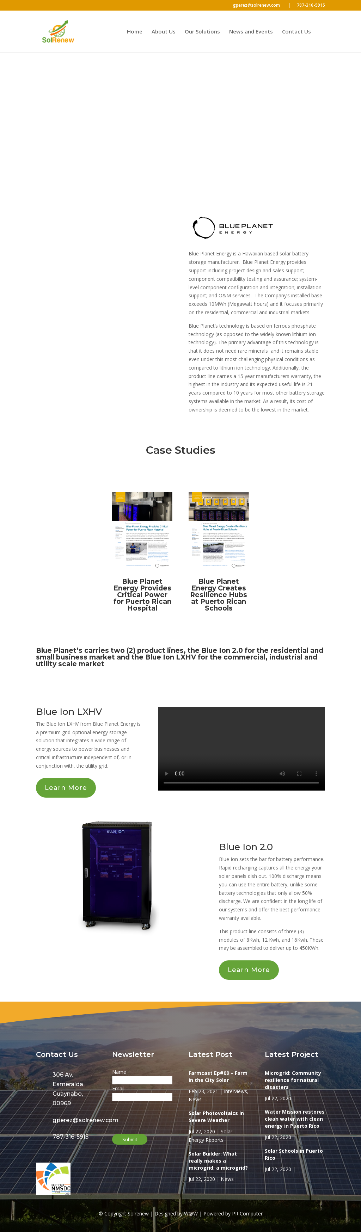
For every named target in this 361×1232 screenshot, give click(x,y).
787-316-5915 (311, 5)
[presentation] (148, 1114)
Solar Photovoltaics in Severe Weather (216, 1116)
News (195, 1099)
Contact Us (296, 32)
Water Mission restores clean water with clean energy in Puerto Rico (295, 1118)
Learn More (66, 788)
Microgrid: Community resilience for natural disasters (293, 1080)
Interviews (235, 1091)
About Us (164, 32)
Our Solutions (202, 32)
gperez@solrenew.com (261, 5)
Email (118, 1088)
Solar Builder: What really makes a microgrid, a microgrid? (218, 1160)
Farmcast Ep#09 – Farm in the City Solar (218, 1076)
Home (134, 32)
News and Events (251, 32)
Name (119, 1072)
